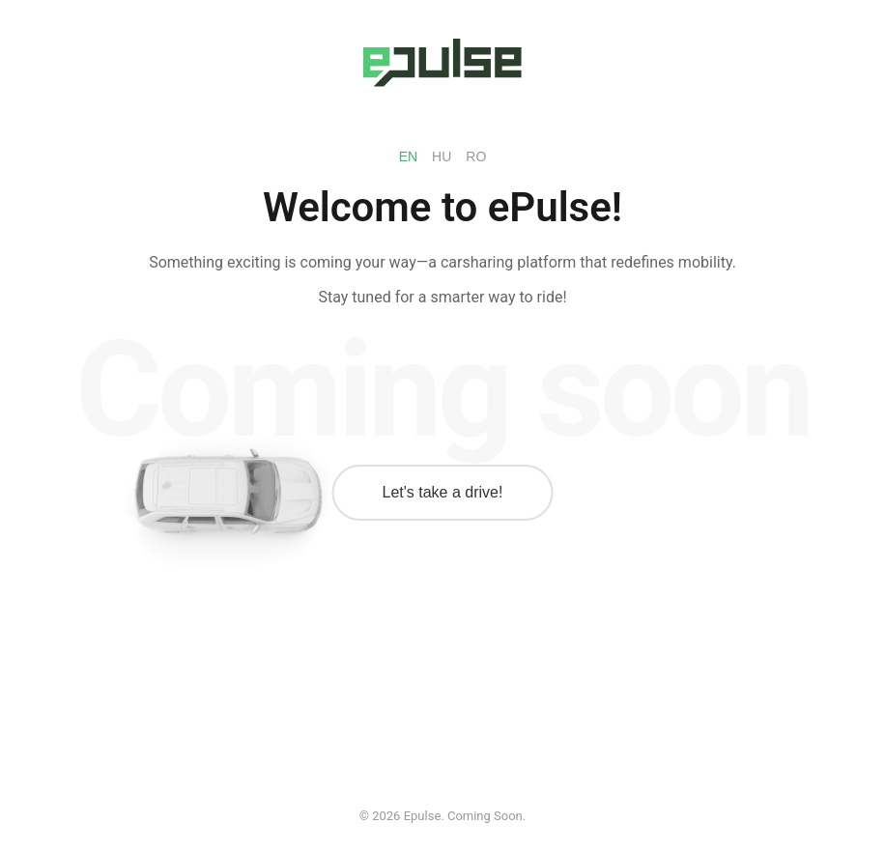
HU (441, 156)
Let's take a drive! (443, 492)
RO (476, 156)
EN (408, 156)
